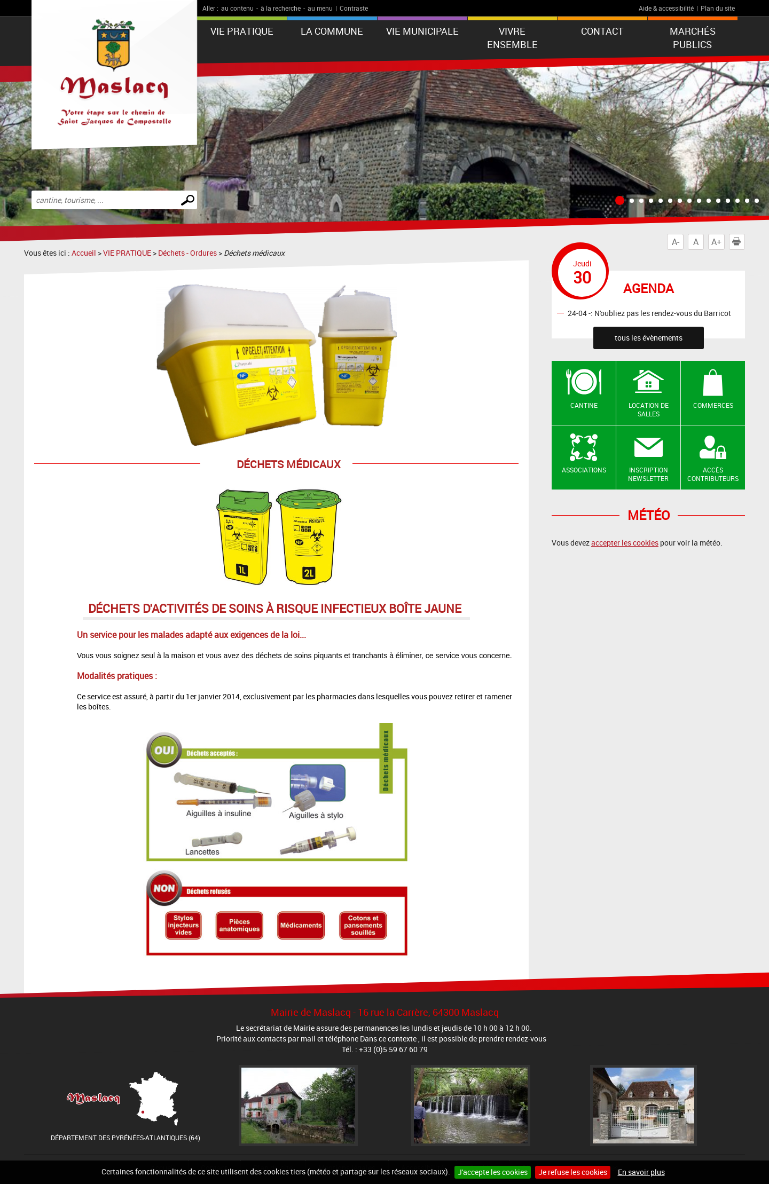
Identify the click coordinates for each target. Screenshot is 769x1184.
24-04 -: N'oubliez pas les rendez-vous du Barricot (649, 312)
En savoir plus (641, 1172)
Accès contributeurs (713, 474)
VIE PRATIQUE (241, 31)
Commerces (713, 405)
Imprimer (738, 242)
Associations (584, 469)
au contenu (237, 8)
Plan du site (718, 8)
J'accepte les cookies (493, 1172)
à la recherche (281, 8)
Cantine (584, 405)
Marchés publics (693, 38)
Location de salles (649, 410)
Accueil (84, 253)
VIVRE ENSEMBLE (512, 38)
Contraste (354, 8)
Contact (602, 31)
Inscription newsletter (648, 474)
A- (675, 242)
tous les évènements (648, 338)
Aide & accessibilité (666, 8)
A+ (716, 242)
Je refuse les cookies (572, 1172)
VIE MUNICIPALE (422, 31)
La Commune (332, 31)
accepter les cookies (624, 543)
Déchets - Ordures (187, 253)
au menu (320, 8)
